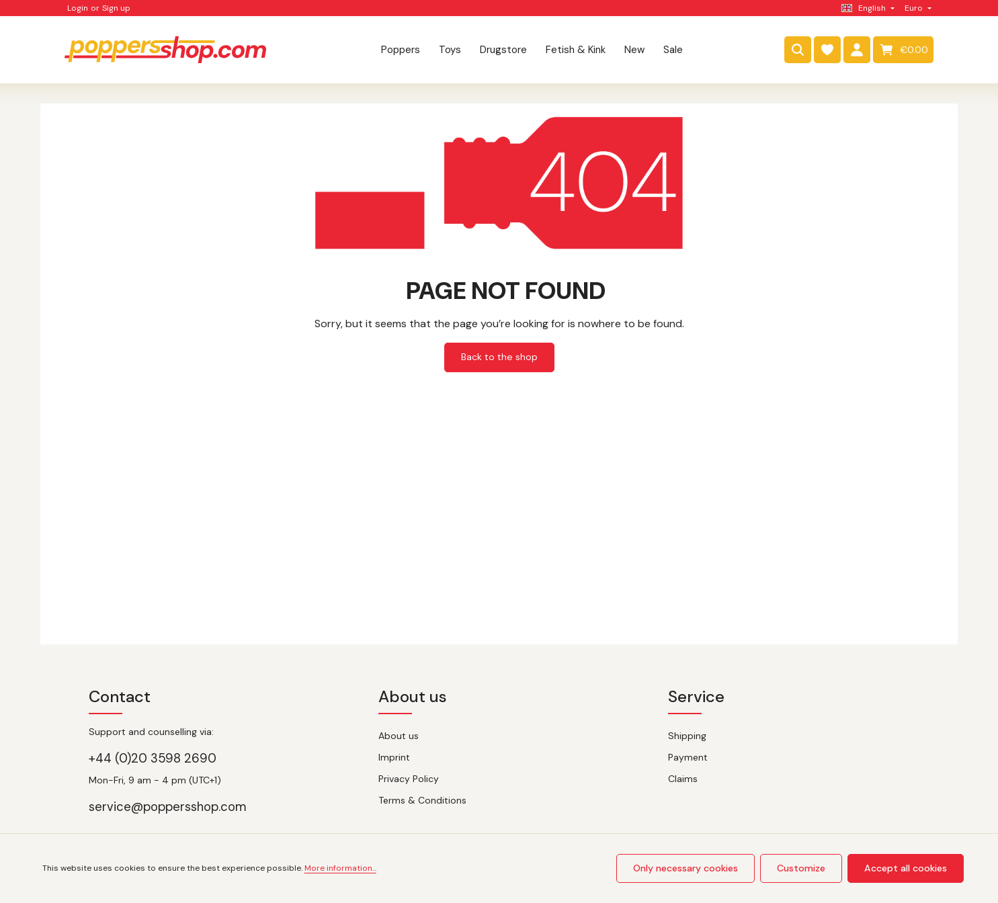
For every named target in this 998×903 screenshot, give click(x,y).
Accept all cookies (907, 868)
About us (398, 736)
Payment (688, 757)
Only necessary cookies (686, 868)
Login (77, 8)
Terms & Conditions (422, 800)
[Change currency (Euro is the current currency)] (916, 8)
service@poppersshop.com (168, 807)
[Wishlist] (827, 49)
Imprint (394, 757)
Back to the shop (499, 357)
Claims (683, 779)
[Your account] (856, 49)
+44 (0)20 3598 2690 (152, 758)
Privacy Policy (408, 779)
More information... (340, 868)
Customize (802, 868)
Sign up (116, 8)
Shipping (687, 736)
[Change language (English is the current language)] (867, 8)
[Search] (797, 49)
